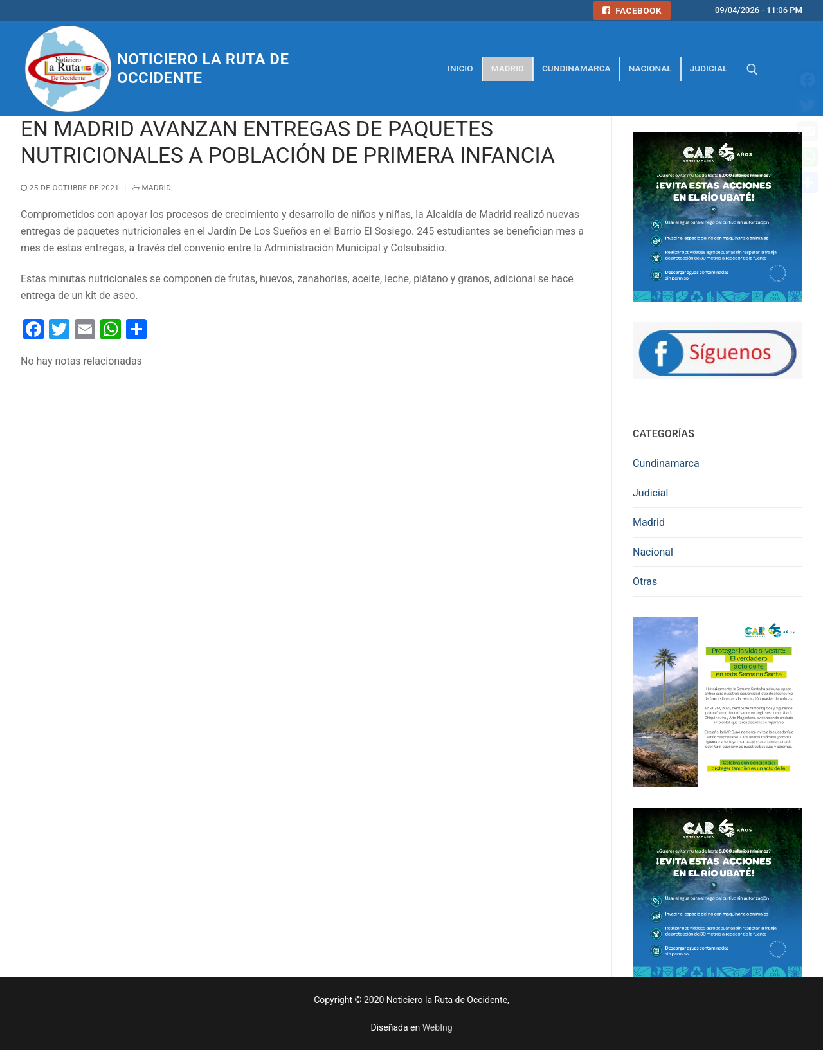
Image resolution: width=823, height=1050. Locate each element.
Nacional (653, 552)
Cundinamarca (666, 463)
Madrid (152, 187)
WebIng (437, 1027)
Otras (645, 581)
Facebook (632, 10)
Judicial (650, 493)
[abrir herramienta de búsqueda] (752, 69)
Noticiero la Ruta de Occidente (203, 68)
